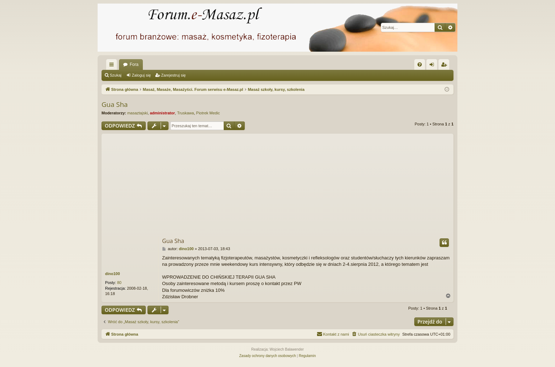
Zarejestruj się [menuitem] (445, 66)
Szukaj (115, 75)
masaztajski (137, 113)
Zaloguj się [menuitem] (433, 66)
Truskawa (185, 113)
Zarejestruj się (173, 75)
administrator (162, 113)
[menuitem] (419, 64)
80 (119, 282)
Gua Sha (115, 104)
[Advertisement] (277, 183)
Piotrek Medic (208, 113)
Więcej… (113, 66)
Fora (134, 64)
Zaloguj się (141, 75)
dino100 (112, 274)
